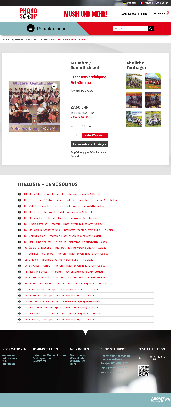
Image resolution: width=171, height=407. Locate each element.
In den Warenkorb (95, 135)
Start (6, 39)
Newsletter (39, 360)
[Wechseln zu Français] (146, 2)
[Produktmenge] (75, 135)
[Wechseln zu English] (162, 2)
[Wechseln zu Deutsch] (130, 2)
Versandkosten (80, 117)
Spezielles (17, 39)
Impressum (9, 363)
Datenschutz (9, 358)
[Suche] (151, 28)
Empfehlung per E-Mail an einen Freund (89, 154)
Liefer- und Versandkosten (49, 355)
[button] (54, 86)
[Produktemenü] (31, 28)
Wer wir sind (9, 355)
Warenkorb (77, 358)
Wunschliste (77, 360)
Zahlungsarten (41, 358)
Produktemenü (52, 28)
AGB (4, 360)
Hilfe (144, 14)
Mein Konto (128, 14)
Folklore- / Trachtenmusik (40, 39)
